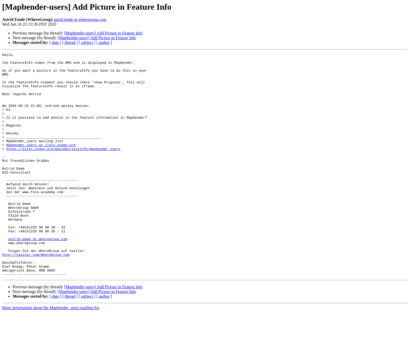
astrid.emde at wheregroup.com (80, 19)
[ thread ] (70, 42)
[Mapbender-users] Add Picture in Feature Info (103, 33)
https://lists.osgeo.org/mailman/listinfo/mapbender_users (63, 168)
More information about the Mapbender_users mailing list (50, 352)
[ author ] (104, 42)
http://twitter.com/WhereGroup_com (35, 295)
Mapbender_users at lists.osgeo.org (41, 163)
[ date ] (55, 42)
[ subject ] (87, 42)
